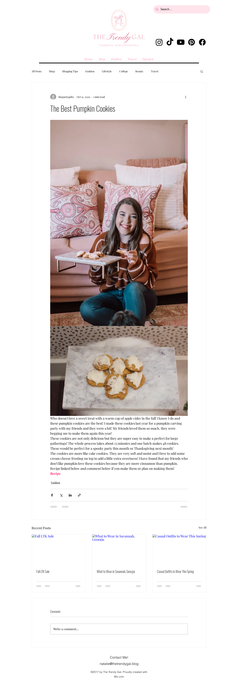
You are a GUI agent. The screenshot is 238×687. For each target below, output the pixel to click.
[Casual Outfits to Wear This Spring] (179, 549)
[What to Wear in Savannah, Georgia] (119, 549)
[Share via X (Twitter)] (61, 495)
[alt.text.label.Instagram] (159, 42)
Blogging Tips (70, 71)
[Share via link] (79, 495)
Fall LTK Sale (42, 571)
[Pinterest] (191, 42)
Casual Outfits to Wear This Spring (175, 571)
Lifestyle (107, 71)
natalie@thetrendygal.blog (119, 664)
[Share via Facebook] (52, 495)
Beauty (139, 71)
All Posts (36, 71)
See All (202, 527)
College (123, 71)
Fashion (89, 71)
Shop (52, 71)
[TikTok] (169, 42)
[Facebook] (202, 42)
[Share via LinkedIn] (70, 495)
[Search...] (181, 9)
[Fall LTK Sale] (59, 549)
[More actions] (185, 97)
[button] (201, 71)
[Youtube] (180, 42)
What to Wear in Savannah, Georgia (116, 571)
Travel (154, 71)
